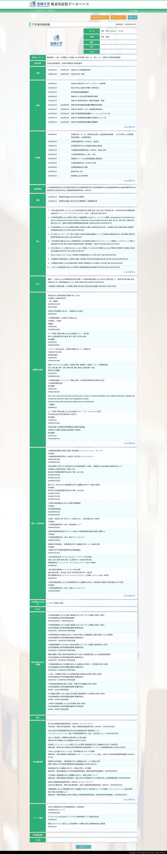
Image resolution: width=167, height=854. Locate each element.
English (135, 11)
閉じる (129, 16)
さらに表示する (129, 126)
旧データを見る (107, 16)
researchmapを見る (80, 16)
